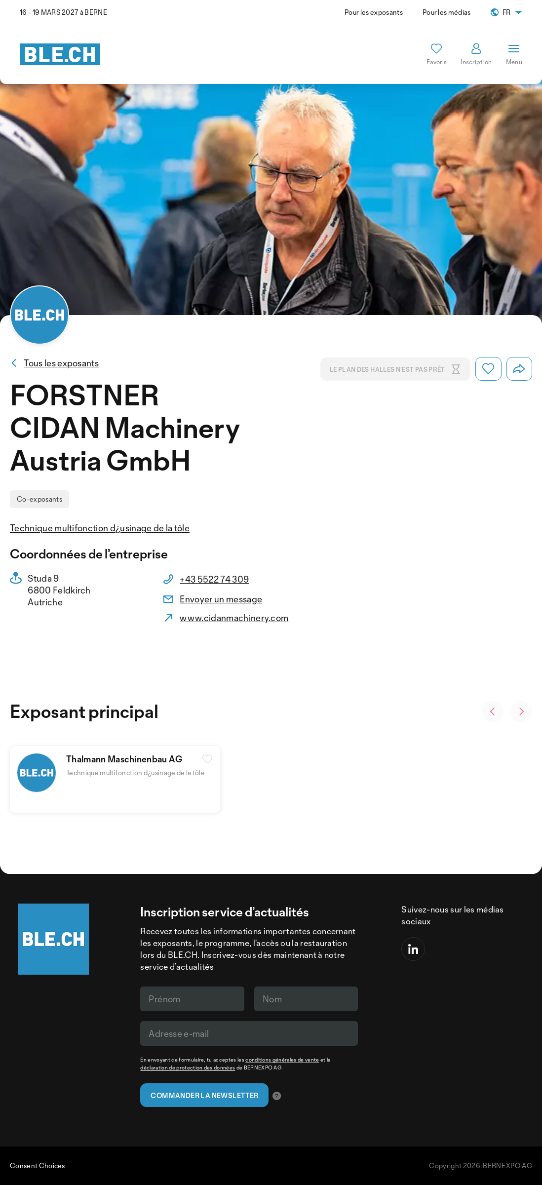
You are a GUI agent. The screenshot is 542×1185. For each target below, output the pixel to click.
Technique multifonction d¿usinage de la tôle (100, 527)
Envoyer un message (221, 598)
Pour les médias (447, 12)
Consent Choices (37, 1165)
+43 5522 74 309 (214, 579)
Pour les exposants (374, 12)
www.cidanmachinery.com (234, 617)
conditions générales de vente (282, 1059)
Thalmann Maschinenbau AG (124, 758)
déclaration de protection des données (187, 1067)
